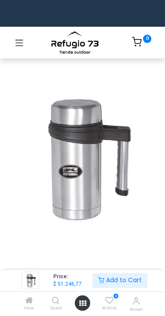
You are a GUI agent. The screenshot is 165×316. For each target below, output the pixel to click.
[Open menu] (82, 303)
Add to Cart (120, 280)
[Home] (29, 301)
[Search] (55, 301)
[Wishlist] (109, 300)
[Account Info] (136, 301)
